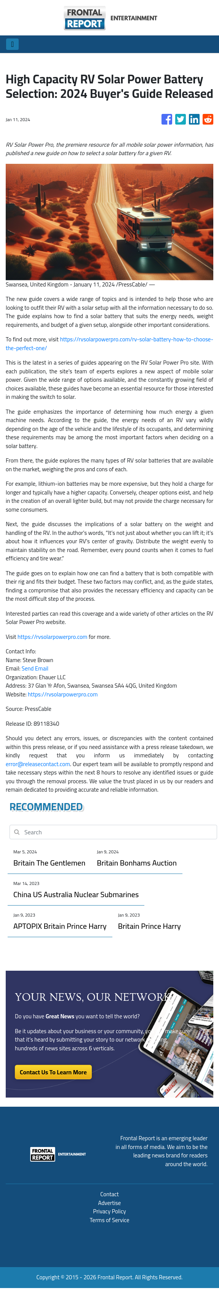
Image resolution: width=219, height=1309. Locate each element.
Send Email (35, 668)
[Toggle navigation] (12, 44)
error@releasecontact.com (38, 764)
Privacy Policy (109, 1211)
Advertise (109, 1202)
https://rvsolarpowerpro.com (52, 636)
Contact (109, 1194)
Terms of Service (109, 1220)
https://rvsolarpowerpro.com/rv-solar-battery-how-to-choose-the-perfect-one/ (109, 344)
